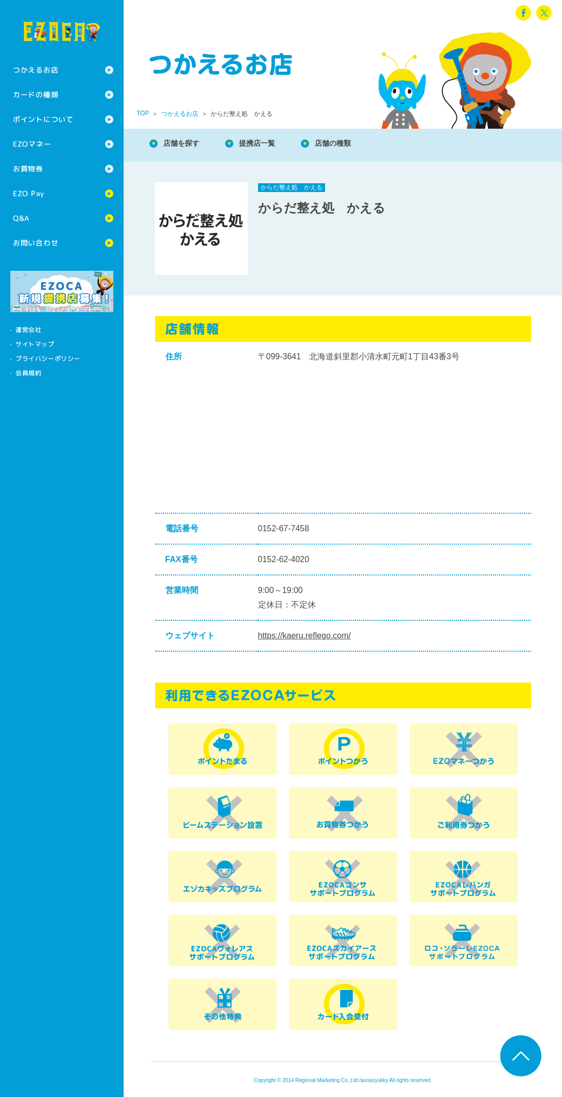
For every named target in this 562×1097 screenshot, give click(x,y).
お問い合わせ (35, 243)
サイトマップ (35, 344)
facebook (523, 13)
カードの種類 (35, 94)
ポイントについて (43, 119)
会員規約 (28, 373)
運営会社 (28, 329)
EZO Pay (28, 193)
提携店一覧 (267, 144)
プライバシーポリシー (47, 358)
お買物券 (28, 168)
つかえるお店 (35, 70)
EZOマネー (32, 144)
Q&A (21, 218)
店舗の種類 (350, 144)
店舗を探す (185, 144)
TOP (143, 113)
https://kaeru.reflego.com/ (304, 635)
